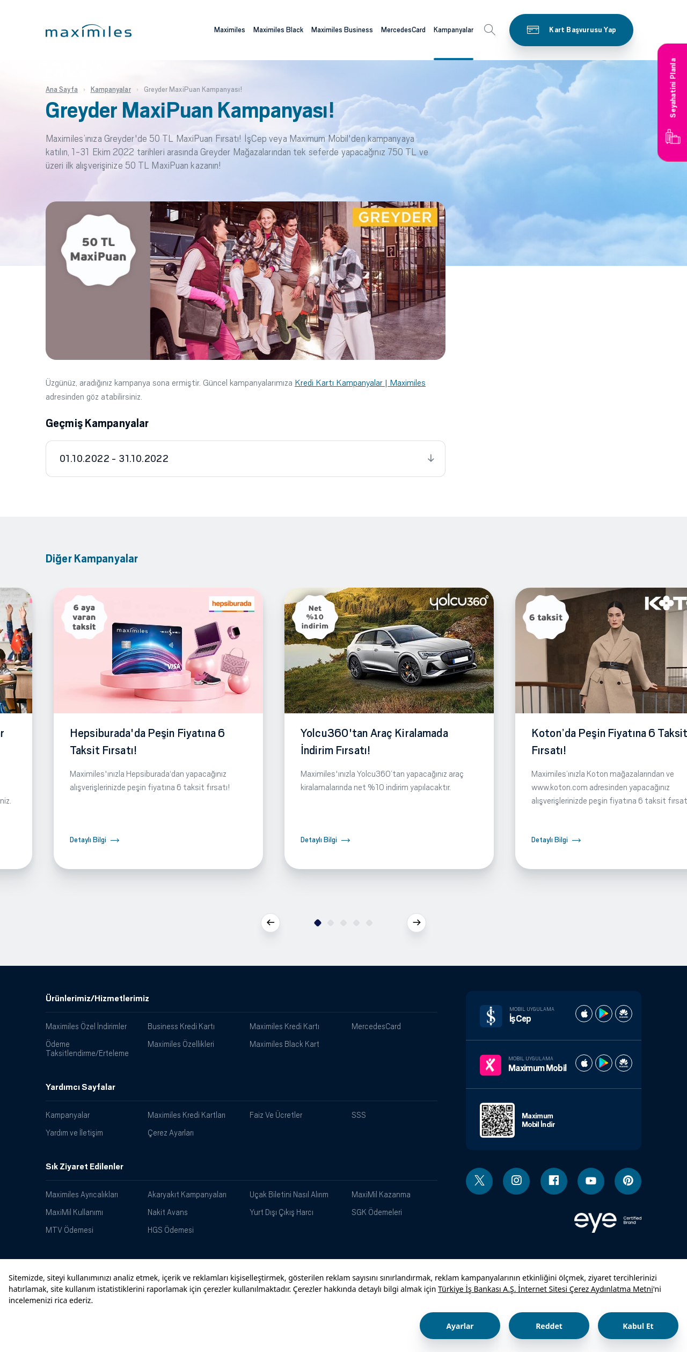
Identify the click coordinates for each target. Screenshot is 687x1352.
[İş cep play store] (603, 1013)
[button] (88, 30)
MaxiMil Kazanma (381, 1194)
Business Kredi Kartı (181, 1026)
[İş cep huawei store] (623, 1013)
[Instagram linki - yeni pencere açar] (516, 1181)
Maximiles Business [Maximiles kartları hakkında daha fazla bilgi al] (342, 30)
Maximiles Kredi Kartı (284, 1026)
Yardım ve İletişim (74, 1132)
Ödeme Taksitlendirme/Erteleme (87, 1048)
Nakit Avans (168, 1212)
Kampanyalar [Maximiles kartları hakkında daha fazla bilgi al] (453, 30)
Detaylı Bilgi (88, 840)
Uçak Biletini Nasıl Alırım (289, 1194)
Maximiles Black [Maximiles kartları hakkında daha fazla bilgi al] (278, 30)
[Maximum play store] (603, 1063)
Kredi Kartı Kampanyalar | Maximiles (360, 383)
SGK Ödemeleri (377, 1212)
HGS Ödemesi (171, 1229)
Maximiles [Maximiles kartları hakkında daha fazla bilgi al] (229, 30)
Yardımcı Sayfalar (80, 1087)
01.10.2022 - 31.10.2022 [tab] (114, 458)
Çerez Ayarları (171, 1132)
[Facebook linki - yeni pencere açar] (553, 1181)
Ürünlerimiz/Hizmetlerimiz (97, 998)
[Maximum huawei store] (623, 1063)
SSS (359, 1114)
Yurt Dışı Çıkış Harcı (281, 1212)
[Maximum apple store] (584, 1063)
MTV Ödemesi (69, 1229)
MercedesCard (376, 1026)
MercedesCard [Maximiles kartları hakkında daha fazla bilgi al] (403, 30)
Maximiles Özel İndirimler (86, 1026)
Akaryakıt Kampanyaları (187, 1194)
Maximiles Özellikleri (181, 1044)
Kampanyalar (68, 1114)
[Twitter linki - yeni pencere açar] (479, 1181)
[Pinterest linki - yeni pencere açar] (628, 1181)
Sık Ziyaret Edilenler (84, 1167)
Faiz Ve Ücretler (276, 1114)
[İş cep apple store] (584, 1013)
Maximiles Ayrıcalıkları (82, 1194)
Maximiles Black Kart (284, 1044)
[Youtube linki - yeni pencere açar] (591, 1181)
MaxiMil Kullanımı (74, 1212)
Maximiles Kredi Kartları (186, 1114)
